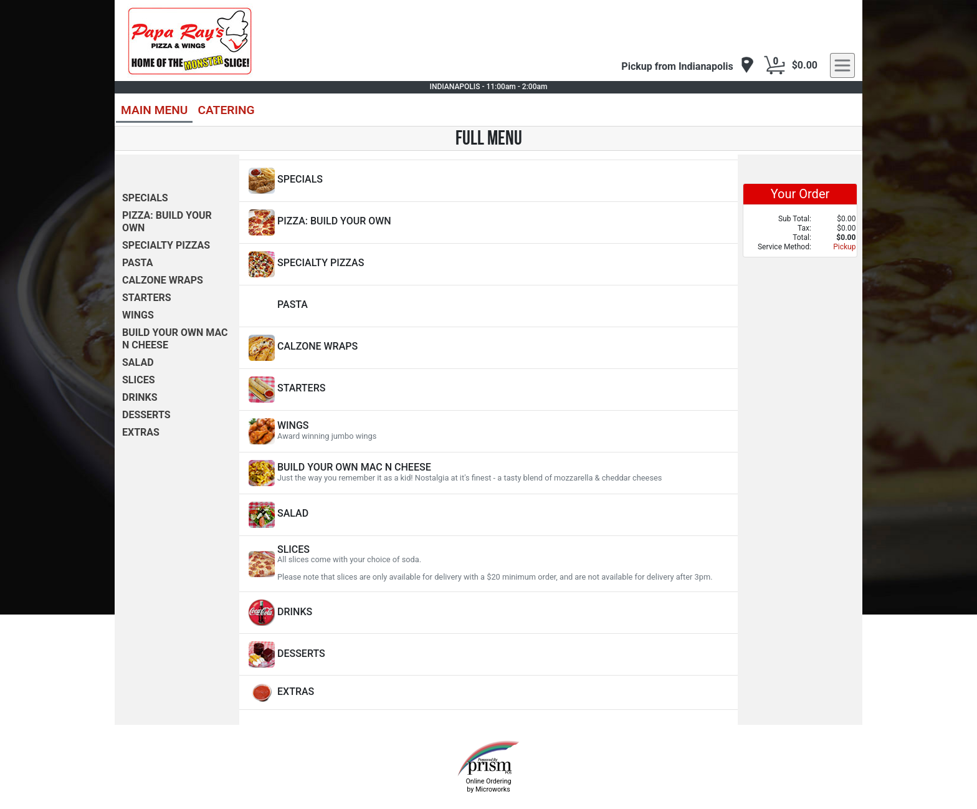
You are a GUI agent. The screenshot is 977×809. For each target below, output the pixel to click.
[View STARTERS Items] (488, 389)
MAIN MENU (154, 110)
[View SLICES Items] (488, 563)
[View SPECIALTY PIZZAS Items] (488, 264)
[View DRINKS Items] (488, 612)
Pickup (844, 246)
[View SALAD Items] (488, 514)
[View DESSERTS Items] (488, 654)
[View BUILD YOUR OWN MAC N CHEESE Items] (488, 473)
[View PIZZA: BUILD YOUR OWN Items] (488, 222)
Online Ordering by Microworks (488, 785)
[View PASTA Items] (488, 306)
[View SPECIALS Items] (488, 180)
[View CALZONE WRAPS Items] (488, 347)
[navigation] (687, 65)
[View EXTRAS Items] (488, 692)
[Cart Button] (774, 65)
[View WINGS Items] (488, 431)
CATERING (226, 110)
